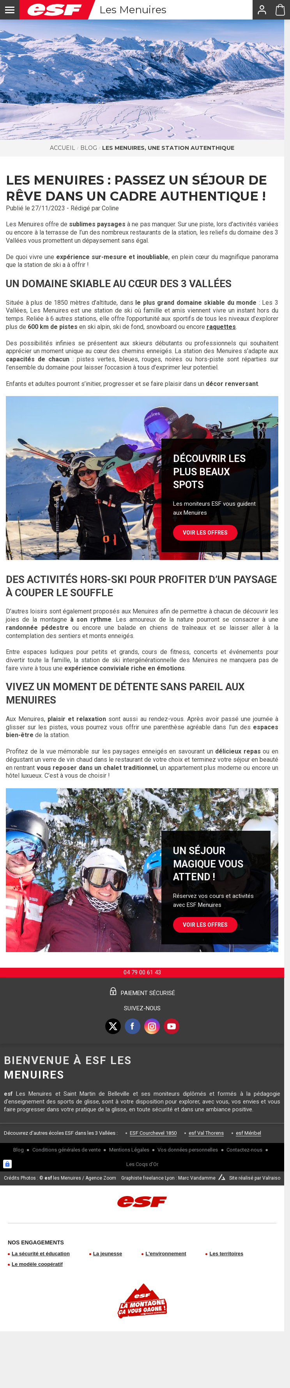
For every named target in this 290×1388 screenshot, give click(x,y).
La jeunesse (107, 1253)
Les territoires (226, 1253)
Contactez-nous (244, 1150)
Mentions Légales (129, 1150)
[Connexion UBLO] (7, 1164)
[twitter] (113, 1026)
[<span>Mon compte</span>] (262, 9)
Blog (88, 147)
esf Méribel (248, 1133)
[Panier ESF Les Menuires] (280, 10)
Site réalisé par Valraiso (254, 1178)
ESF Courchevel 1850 (153, 1133)
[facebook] (132, 1026)
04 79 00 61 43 (142, 972)
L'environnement (165, 1253)
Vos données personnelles (187, 1150)
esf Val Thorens (206, 1133)
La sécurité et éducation (41, 1253)
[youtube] (171, 1026)
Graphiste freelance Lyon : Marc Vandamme (168, 1178)
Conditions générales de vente (66, 1150)
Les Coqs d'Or (142, 1164)
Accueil (62, 147)
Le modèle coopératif (37, 1264)
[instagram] (152, 1026)
